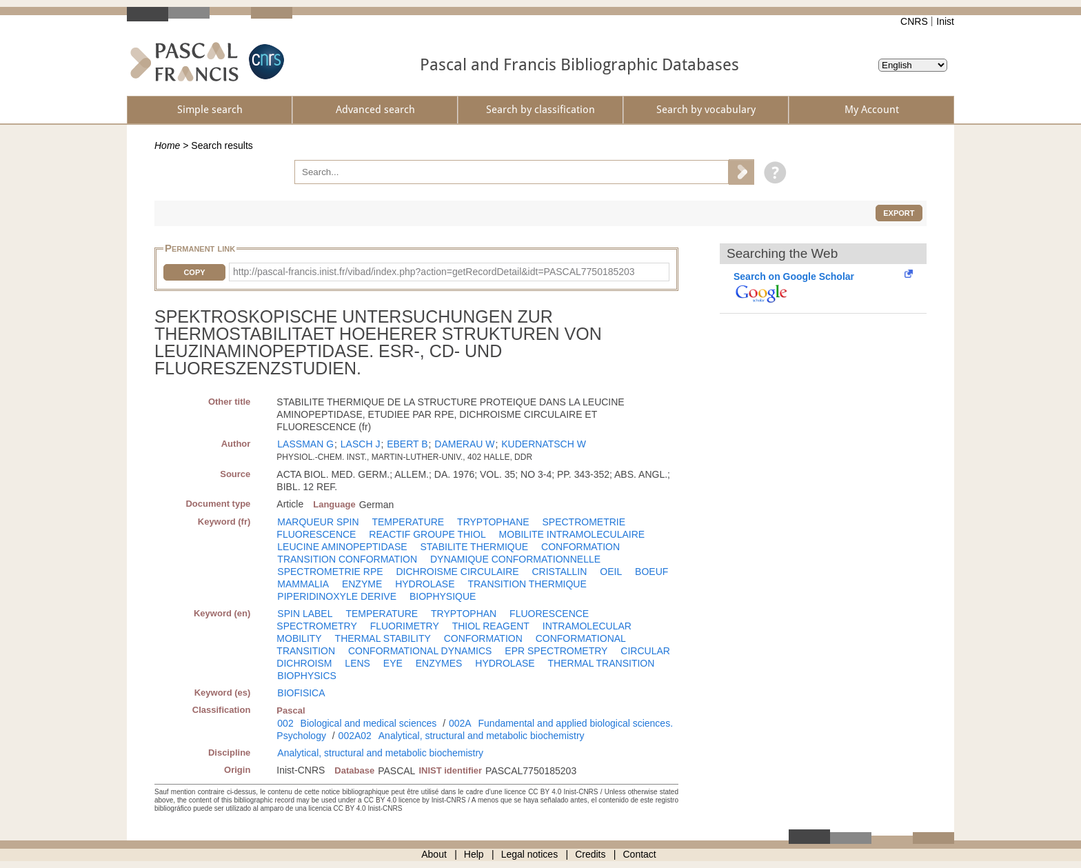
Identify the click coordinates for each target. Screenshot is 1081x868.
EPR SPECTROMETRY (556, 650)
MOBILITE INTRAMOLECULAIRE (572, 534)
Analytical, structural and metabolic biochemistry (481, 735)
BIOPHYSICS (306, 675)
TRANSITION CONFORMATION (347, 559)
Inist (945, 21)
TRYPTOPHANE (493, 521)
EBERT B (407, 444)
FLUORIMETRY (404, 626)
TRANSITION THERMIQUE (526, 583)
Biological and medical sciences (369, 723)
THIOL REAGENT (490, 626)
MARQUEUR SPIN (317, 521)
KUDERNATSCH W (543, 444)
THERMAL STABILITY (383, 638)
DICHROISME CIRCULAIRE (457, 571)
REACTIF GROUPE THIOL (427, 534)
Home (167, 145)
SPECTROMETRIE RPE (330, 571)
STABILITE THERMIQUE (475, 546)
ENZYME (362, 583)
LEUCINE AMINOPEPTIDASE (342, 546)
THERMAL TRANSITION (601, 663)
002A (460, 723)
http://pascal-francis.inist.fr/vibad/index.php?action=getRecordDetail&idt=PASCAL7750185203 (434, 271)
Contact (639, 854)
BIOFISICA (301, 692)
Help (474, 854)
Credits (590, 854)
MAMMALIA (303, 583)
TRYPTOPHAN (463, 613)
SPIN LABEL (304, 613)
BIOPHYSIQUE (443, 596)
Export (898, 213)
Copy (194, 272)
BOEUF (651, 571)
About (434, 854)
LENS (357, 663)
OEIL (611, 571)
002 (285, 723)
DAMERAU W (464, 444)
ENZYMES (439, 663)
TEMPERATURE (408, 521)
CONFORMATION (580, 546)
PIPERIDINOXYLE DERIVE (336, 596)
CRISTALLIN (559, 571)
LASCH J (361, 444)
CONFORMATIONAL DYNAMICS (420, 650)
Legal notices (529, 854)
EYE (393, 663)
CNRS (914, 21)
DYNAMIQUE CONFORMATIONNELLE (515, 559)
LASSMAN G (305, 444)
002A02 (355, 735)
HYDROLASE (424, 583)
